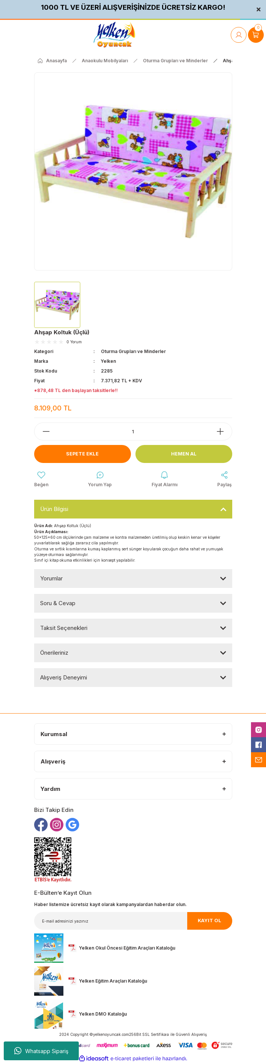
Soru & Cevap (57, 603)
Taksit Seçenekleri (63, 627)
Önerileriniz (54, 652)
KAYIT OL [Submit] (209, 920)
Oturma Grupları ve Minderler (133, 351)
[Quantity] (133, 431)
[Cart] (256, 35)
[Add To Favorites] (41, 479)
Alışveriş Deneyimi (63, 677)
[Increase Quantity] (224, 431)
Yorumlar (51, 578)
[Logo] (114, 35)
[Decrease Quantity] (42, 431)
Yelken (108, 361)
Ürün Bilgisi (54, 508)
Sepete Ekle (82, 454)
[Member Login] (238, 35)
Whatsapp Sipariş (41, 1051)
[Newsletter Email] (133, 921)
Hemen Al (184, 454)
